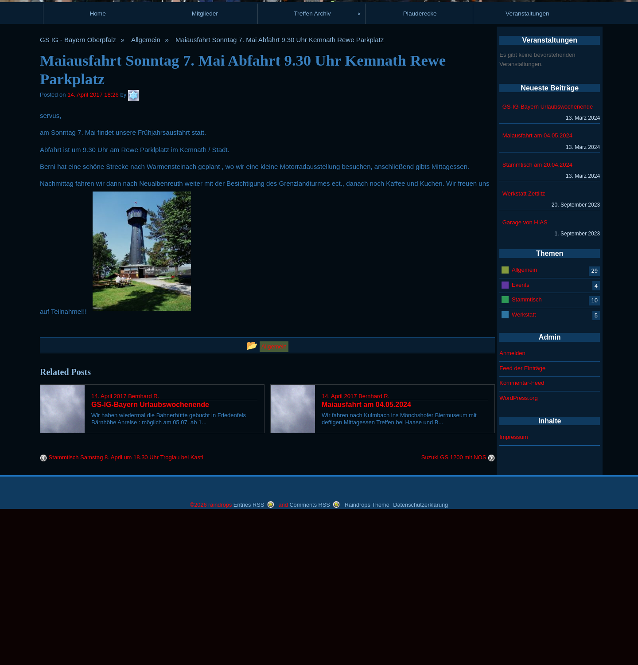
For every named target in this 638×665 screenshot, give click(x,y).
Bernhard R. (143, 546)
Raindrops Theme (367, 656)
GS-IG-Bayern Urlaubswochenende (547, 257)
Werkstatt (524, 464)
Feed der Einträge (522, 518)
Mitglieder (205, 163)
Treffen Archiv (312, 163)
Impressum (513, 587)
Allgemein (145, 190)
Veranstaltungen (527, 163)
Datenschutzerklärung (420, 656)
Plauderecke (420, 163)
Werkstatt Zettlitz (523, 343)
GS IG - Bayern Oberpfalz (78, 190)
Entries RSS (248, 656)
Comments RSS (309, 656)
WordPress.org (518, 548)
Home (97, 163)
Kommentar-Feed (521, 533)
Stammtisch (527, 449)
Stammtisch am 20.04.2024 (537, 314)
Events (520, 434)
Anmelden (512, 503)
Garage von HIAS (525, 372)
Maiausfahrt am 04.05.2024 (537, 285)
